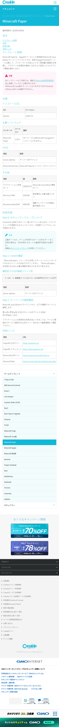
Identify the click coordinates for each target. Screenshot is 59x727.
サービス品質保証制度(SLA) (12, 619)
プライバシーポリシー (11, 627)
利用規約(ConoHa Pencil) (12, 604)
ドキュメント (9, 8)
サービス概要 (8, 639)
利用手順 (6, 46)
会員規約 (6, 581)
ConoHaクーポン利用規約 (12, 592)
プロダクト (12, 16)
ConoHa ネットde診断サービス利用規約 (17, 596)
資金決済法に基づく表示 (11, 616)
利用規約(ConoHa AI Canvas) (13, 600)
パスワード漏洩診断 (8, 676)
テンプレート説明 (10, 40)
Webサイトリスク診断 (24, 676)
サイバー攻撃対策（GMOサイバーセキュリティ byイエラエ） (21, 686)
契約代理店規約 (8, 608)
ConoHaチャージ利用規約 (12, 588)
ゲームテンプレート (37, 16)
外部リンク (7, 49)
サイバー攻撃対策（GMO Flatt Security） (15, 689)
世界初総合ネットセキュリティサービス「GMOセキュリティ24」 (22, 673)
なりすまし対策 (36, 689)
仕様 (4, 43)
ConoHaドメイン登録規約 (12, 585)
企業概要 (6, 635)
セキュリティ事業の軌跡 (9, 692)
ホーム (4, 16)
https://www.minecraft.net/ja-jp (36, 355)
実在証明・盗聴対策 (8, 683)
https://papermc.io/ (31, 343)
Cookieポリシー (8, 631)
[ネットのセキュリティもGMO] (29, 722)
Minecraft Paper (50, 16)
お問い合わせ (8, 623)
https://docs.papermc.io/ (33, 349)
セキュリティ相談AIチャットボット (13, 679)
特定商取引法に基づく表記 (12, 612)
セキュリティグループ (19, 248)
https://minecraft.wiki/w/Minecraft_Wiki (39, 361)
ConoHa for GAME (23, 16)
